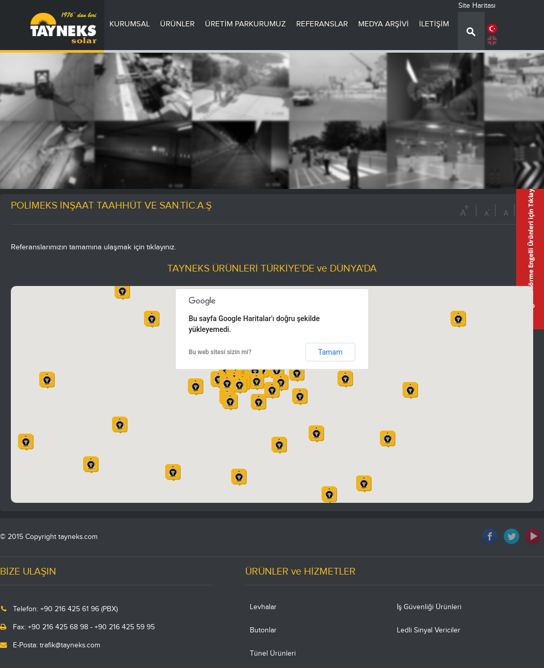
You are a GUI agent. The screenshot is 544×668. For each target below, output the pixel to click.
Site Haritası (476, 6)
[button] (256, 381)
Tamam (330, 352)
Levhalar (263, 607)
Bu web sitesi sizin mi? (220, 352)
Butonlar (263, 630)
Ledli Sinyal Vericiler (428, 630)
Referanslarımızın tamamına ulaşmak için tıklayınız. (93, 247)
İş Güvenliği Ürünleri (429, 607)
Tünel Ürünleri (273, 653)
